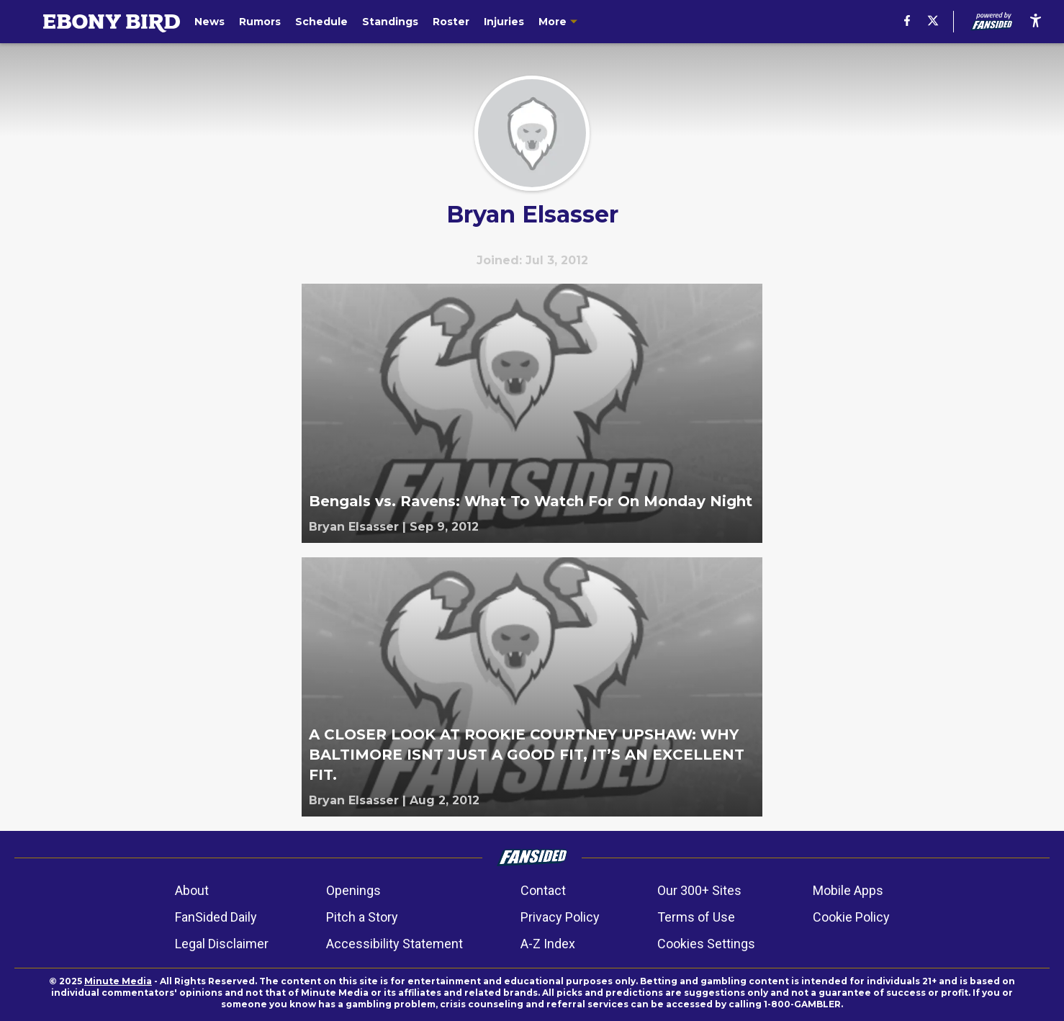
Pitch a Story (362, 917)
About (192, 890)
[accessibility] (1035, 21)
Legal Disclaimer (222, 943)
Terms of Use (696, 917)
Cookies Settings (706, 943)
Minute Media (118, 981)
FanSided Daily (216, 917)
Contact (543, 890)
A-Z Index (547, 943)
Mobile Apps (848, 890)
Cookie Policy (851, 917)
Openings (353, 890)
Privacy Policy (560, 917)
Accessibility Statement (394, 943)
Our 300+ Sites (699, 890)
